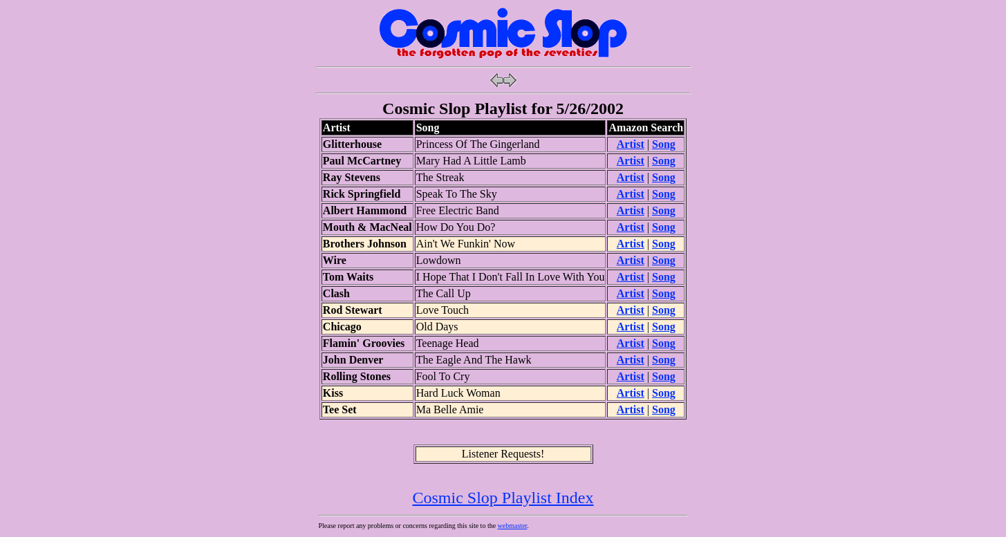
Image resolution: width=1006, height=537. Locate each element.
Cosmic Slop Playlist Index (502, 498)
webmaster (513, 525)
